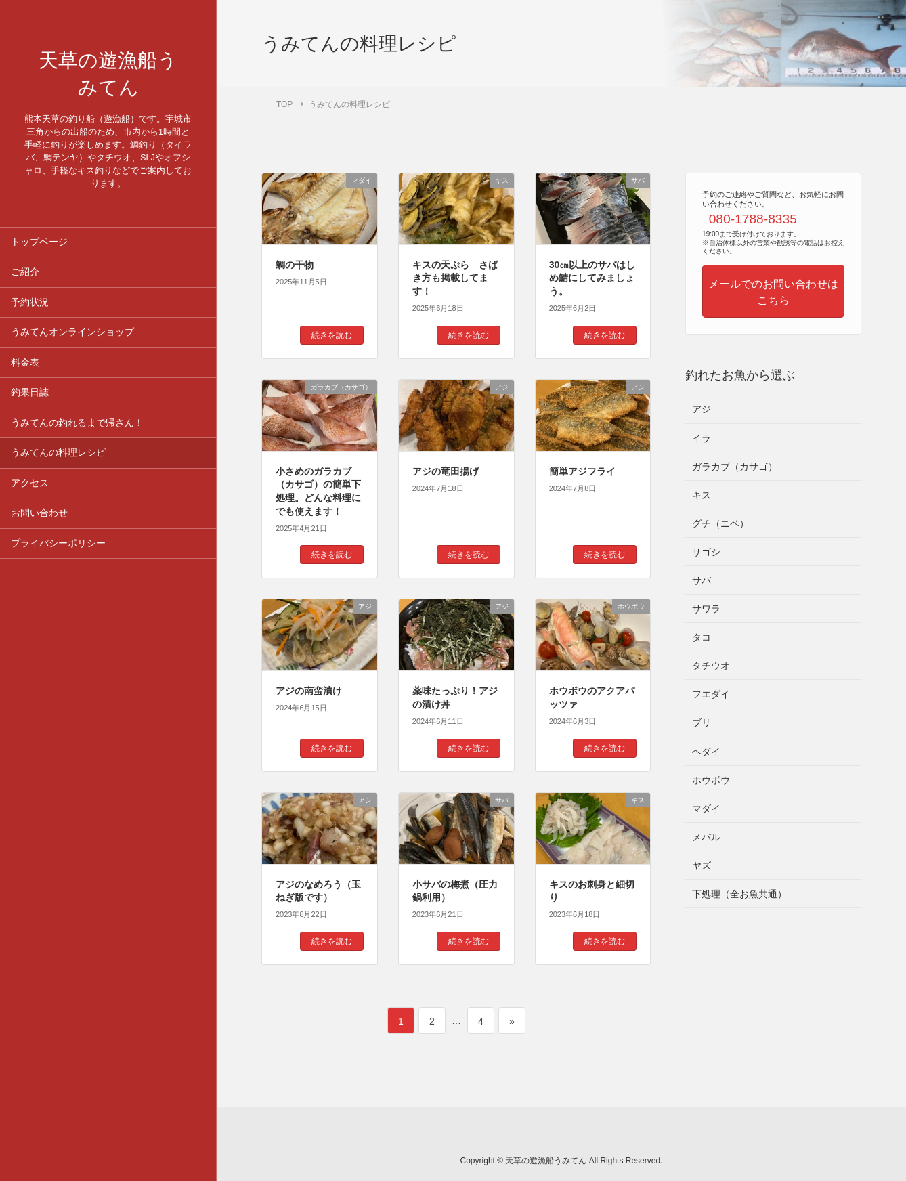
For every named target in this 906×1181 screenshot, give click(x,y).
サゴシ (706, 551)
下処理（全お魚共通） (739, 893)
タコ (701, 637)
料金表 (25, 373)
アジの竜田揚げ (445, 471)
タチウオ (711, 665)
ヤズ (701, 865)
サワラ (706, 608)
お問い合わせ (39, 524)
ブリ (701, 722)
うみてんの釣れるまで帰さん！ (77, 434)
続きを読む (331, 335)
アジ (701, 409)
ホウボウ (711, 780)
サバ (701, 580)
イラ (701, 438)
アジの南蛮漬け (309, 690)
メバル (706, 837)
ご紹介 (25, 283)
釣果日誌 (30, 403)
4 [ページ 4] (482, 1020)
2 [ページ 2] (433, 1020)
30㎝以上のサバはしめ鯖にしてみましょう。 (592, 278)
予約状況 (30, 313)
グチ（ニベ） (720, 523)
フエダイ (711, 694)
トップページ (39, 253)
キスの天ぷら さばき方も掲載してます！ (455, 278)
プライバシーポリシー (58, 554)
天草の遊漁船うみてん (108, 79)
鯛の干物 (295, 264)
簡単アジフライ (582, 471)
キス (701, 495)
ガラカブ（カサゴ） (734, 466)
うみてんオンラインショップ (72, 343)
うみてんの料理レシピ (58, 463)
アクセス (30, 494)
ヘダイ (706, 751)
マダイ (706, 808)
